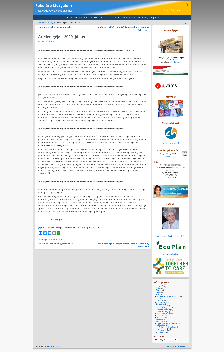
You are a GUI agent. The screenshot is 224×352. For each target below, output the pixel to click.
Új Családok (161, 325)
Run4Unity (161, 317)
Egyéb (158, 289)
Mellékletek (160, 300)
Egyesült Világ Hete (164, 308)
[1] (49, 173)
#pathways (160, 285)
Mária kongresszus (164, 314)
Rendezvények (161, 306)
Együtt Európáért (163, 310)
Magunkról (80, 17)
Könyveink (159, 298)
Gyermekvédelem (170, 254)
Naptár (167, 156)
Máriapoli (160, 315)
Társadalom (111, 17)
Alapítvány (143, 17)
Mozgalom (164, 154)
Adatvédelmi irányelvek (175, 346)
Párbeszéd (127, 17)
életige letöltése (170, 60)
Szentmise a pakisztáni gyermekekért (54, 27)
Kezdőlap (41, 22)
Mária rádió (175, 62)
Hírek (69, 17)
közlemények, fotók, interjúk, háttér (171, 236)
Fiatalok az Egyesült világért (167, 323)
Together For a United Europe (168, 296)
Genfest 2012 (162, 312)
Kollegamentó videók (171, 143)
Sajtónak (155, 17)
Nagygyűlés (160, 304)
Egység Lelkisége (163, 302)
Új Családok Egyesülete (167, 327)
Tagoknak (159, 321)
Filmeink (159, 293)
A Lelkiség (95, 17)
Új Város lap (160, 333)
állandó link (56, 239)
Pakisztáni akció (164, 331)
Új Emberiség (162, 329)
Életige (51, 22)
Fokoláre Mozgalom (54, 5)
